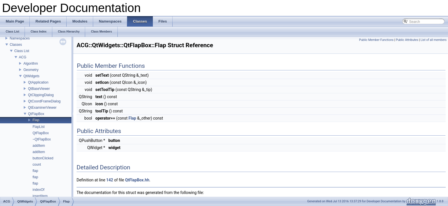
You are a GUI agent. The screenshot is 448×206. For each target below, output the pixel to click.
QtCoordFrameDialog (44, 101)
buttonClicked (43, 158)
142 (109, 180)
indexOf (38, 190)
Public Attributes (407, 40)
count (37, 165)
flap (35, 171)
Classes (16, 45)
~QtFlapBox (42, 139)
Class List (21, 51)
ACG (22, 57)
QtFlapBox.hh (137, 180)
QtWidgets (31, 76)
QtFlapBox (36, 114)
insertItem (40, 196)
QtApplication (38, 82)
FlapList (39, 127)
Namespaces (20, 38)
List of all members (434, 40)
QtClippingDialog (41, 95)
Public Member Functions (376, 40)
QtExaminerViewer (42, 108)
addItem (39, 146)
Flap (36, 120)
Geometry (31, 70)
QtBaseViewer (39, 89)
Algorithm (30, 64)
